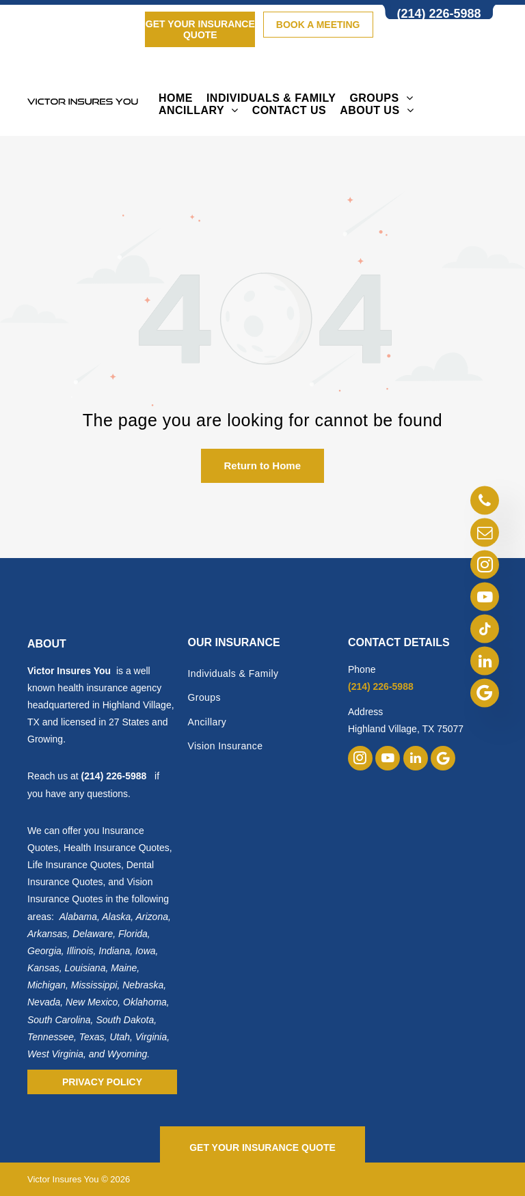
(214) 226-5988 (114, 775)
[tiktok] (484, 630)
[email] (484, 534)
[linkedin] (484, 662)
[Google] (484, 694)
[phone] (484, 502)
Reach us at (54, 775)
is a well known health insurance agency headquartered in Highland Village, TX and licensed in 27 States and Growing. (100, 705)
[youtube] (484, 598)
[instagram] (484, 566)
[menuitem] (176, 98)
